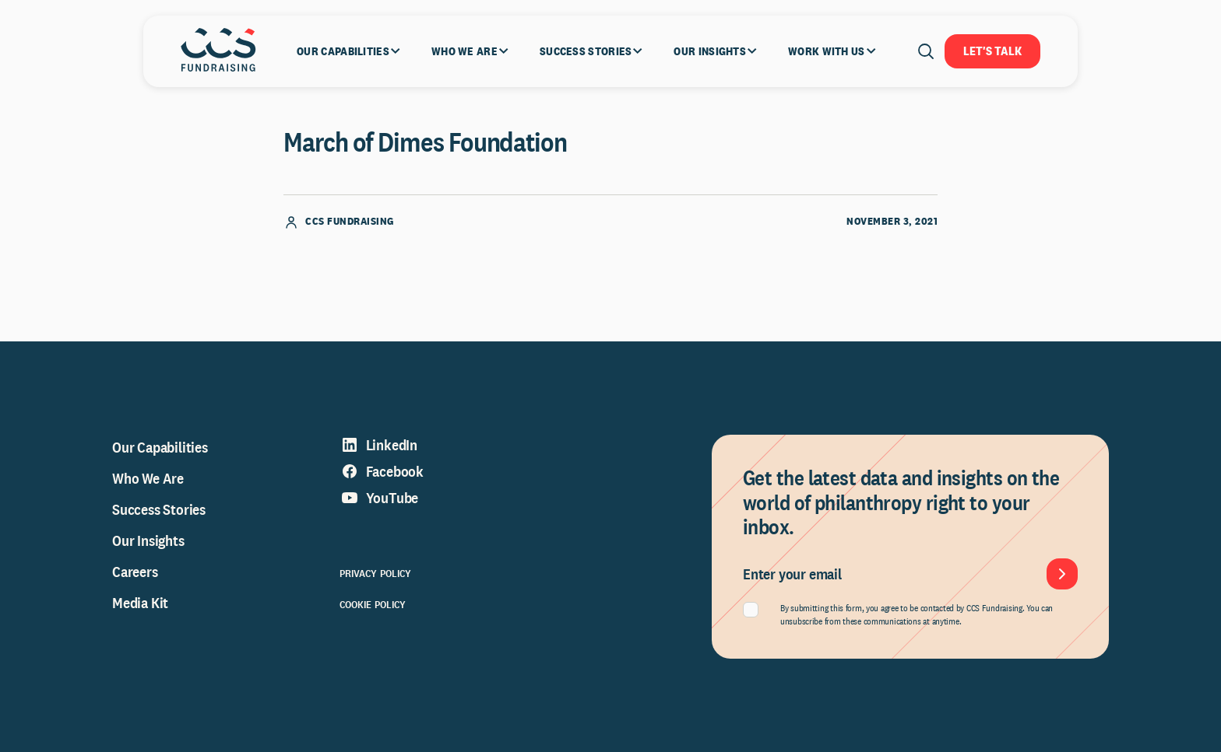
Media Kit (140, 603)
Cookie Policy (373, 604)
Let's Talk (992, 51)
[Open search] (926, 51)
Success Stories (159, 509)
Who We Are (148, 478)
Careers (135, 571)
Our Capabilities (160, 447)
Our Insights (148, 540)
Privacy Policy (376, 573)
